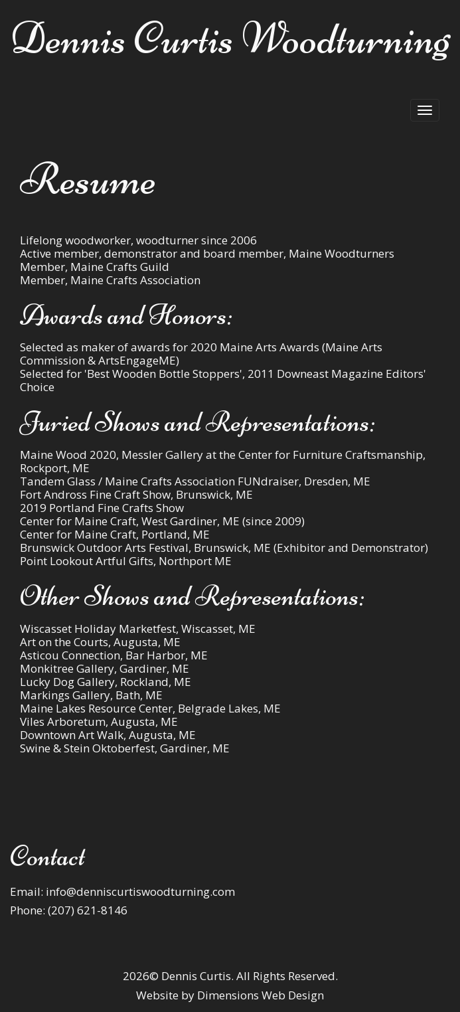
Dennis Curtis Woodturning (230, 38)
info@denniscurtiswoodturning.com (140, 891)
